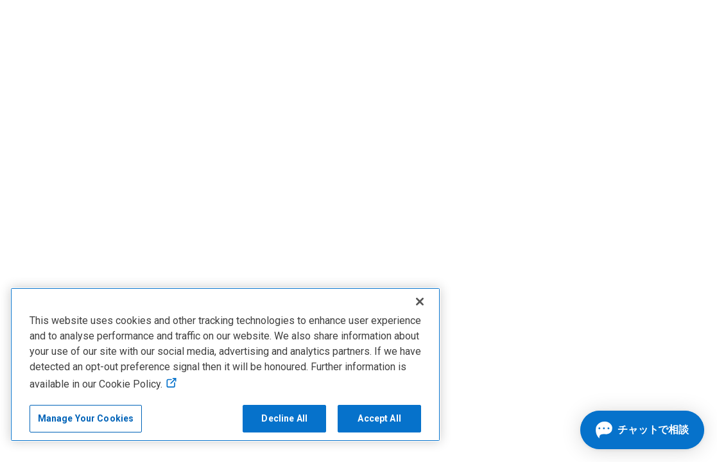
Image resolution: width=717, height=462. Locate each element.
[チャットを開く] (642, 430)
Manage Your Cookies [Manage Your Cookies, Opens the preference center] (86, 418)
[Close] (420, 301)
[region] (225, 364)
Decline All (284, 418)
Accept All (379, 418)
